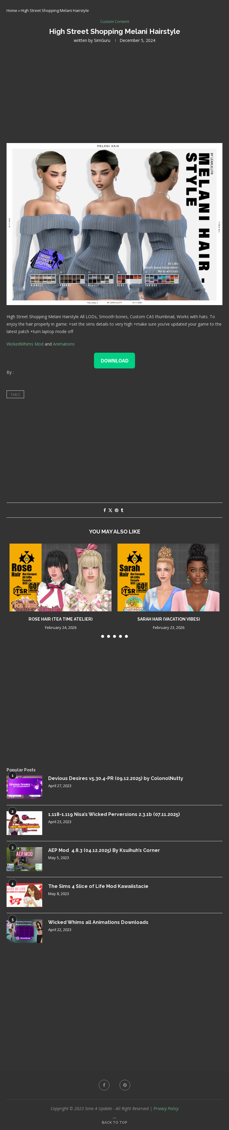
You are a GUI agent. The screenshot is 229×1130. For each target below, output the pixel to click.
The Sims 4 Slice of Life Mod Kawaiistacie (98, 886)
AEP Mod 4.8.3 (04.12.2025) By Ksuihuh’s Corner (104, 850)
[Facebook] (104, 1085)
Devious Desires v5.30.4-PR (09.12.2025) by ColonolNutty (115, 778)
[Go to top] (114, 1122)
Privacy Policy (165, 1108)
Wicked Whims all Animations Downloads (98, 922)
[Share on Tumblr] (122, 510)
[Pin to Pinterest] (116, 510)
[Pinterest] (125, 1085)
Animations (64, 344)
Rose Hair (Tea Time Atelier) (60, 619)
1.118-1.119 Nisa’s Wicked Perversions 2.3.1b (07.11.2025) (114, 814)
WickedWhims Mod (25, 344)
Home (12, 10)
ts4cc (15, 394)
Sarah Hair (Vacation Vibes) (168, 619)
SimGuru (102, 40)
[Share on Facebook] (104, 510)
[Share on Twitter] (110, 510)
